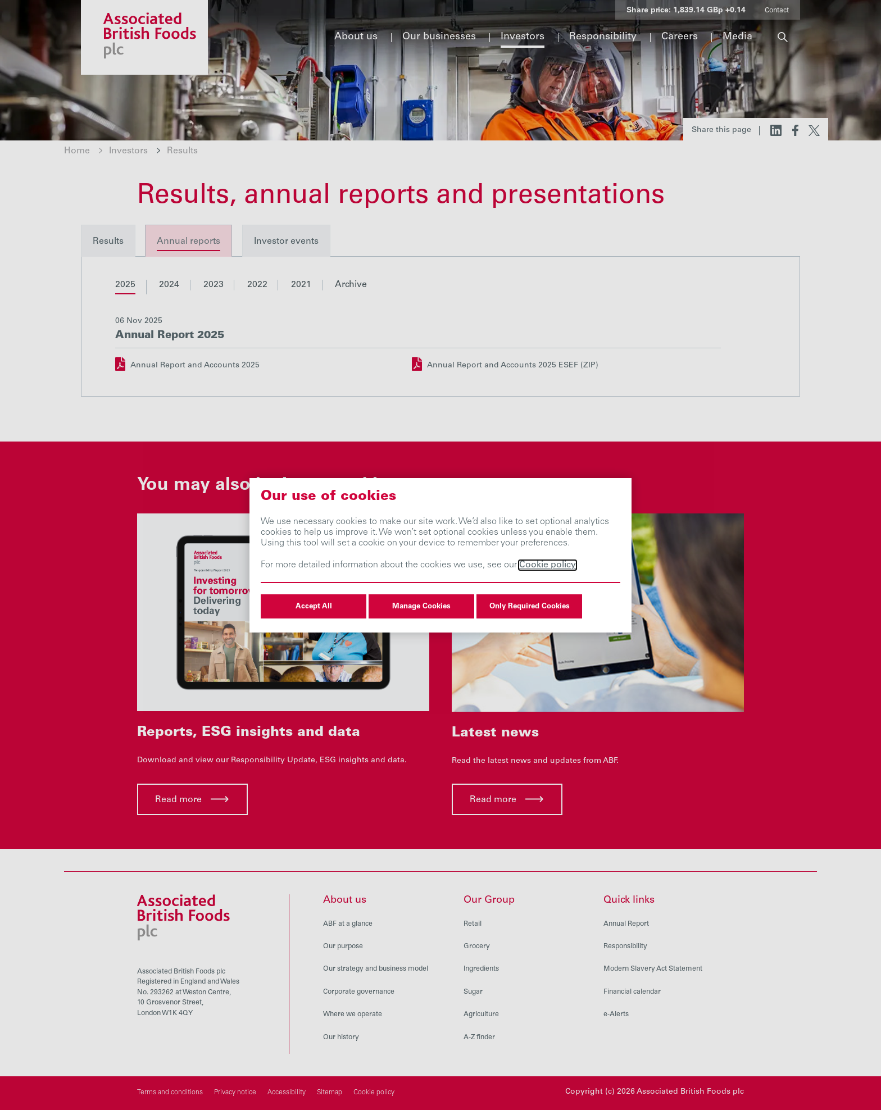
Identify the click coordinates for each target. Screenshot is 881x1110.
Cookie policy (547, 565)
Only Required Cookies (529, 607)
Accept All (314, 607)
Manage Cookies (421, 607)
